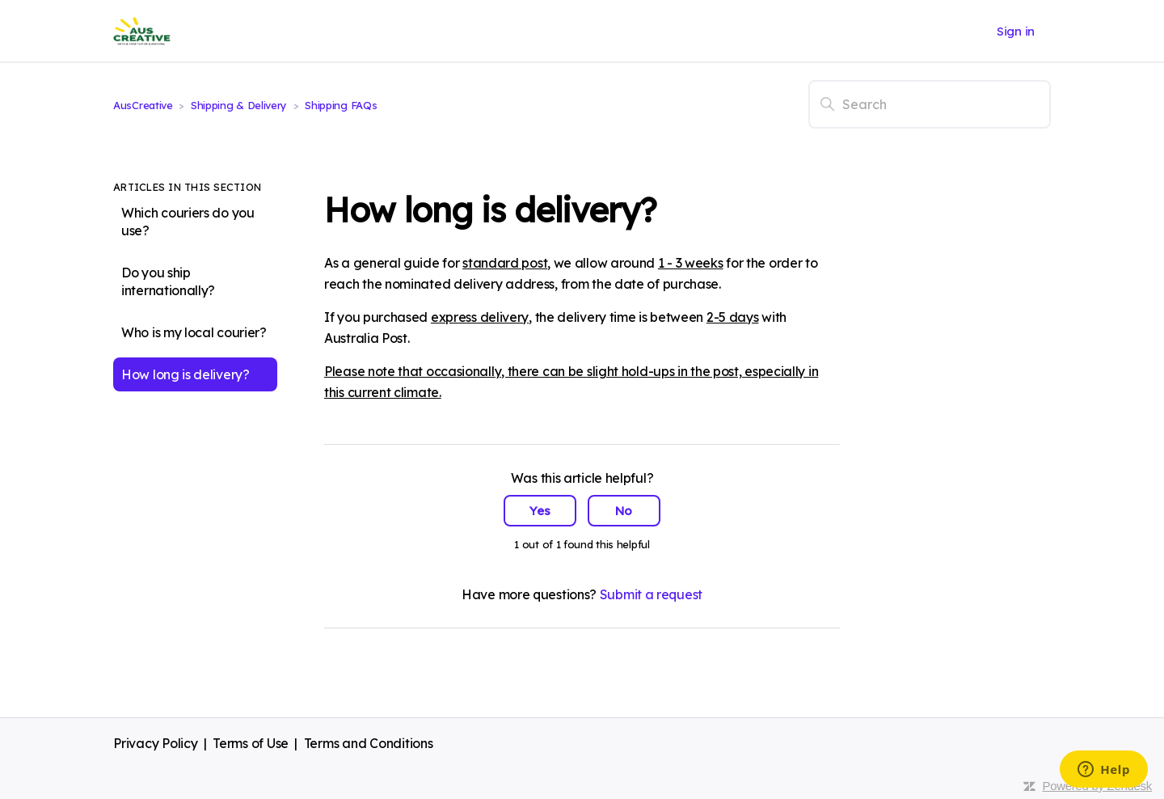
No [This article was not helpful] (623, 510)
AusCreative (143, 105)
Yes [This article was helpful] (539, 510)
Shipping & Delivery (240, 105)
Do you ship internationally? (168, 281)
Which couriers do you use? (188, 222)
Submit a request (651, 594)
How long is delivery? (185, 374)
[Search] (929, 104)
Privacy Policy (155, 743)
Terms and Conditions (368, 743)
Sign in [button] (1016, 31)
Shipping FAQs (341, 105)
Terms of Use (251, 743)
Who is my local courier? (194, 332)
